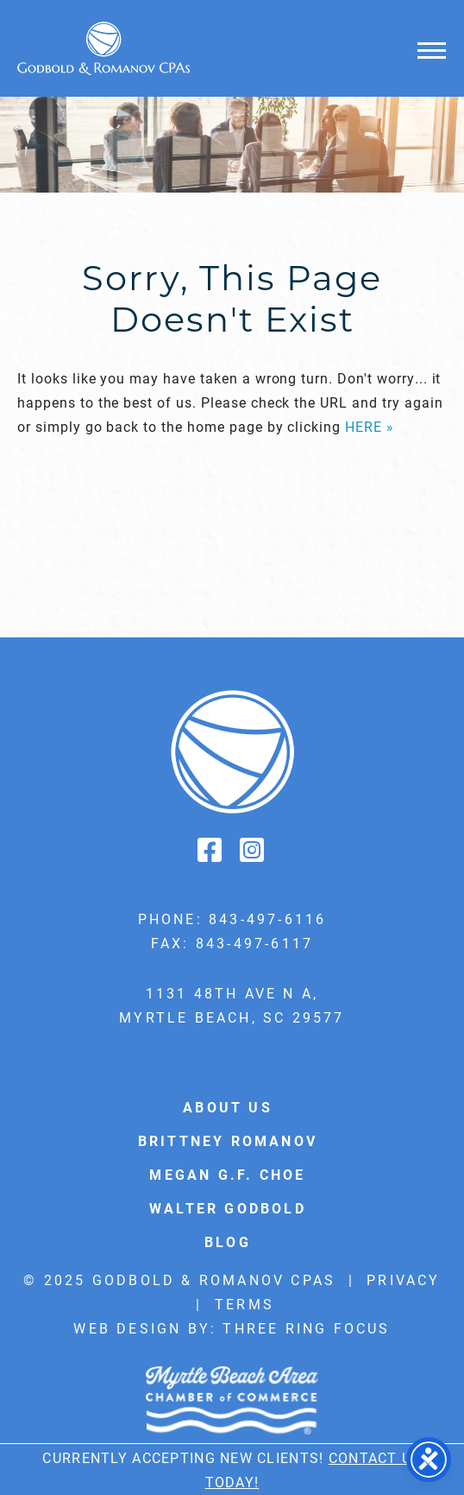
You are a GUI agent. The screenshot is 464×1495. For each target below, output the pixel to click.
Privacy (403, 1279)
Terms (244, 1304)
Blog (227, 1241)
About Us (228, 1107)
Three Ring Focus (306, 1328)
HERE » (369, 426)
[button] (431, 49)
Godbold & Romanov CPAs (103, 48)
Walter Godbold (227, 1208)
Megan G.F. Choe (227, 1174)
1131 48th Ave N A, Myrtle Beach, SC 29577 (231, 1005)
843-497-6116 (267, 918)
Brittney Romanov (227, 1140)
